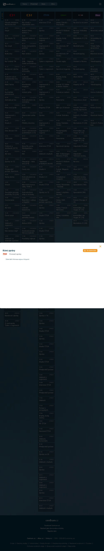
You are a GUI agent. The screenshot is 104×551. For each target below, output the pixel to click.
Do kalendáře (90, 250)
